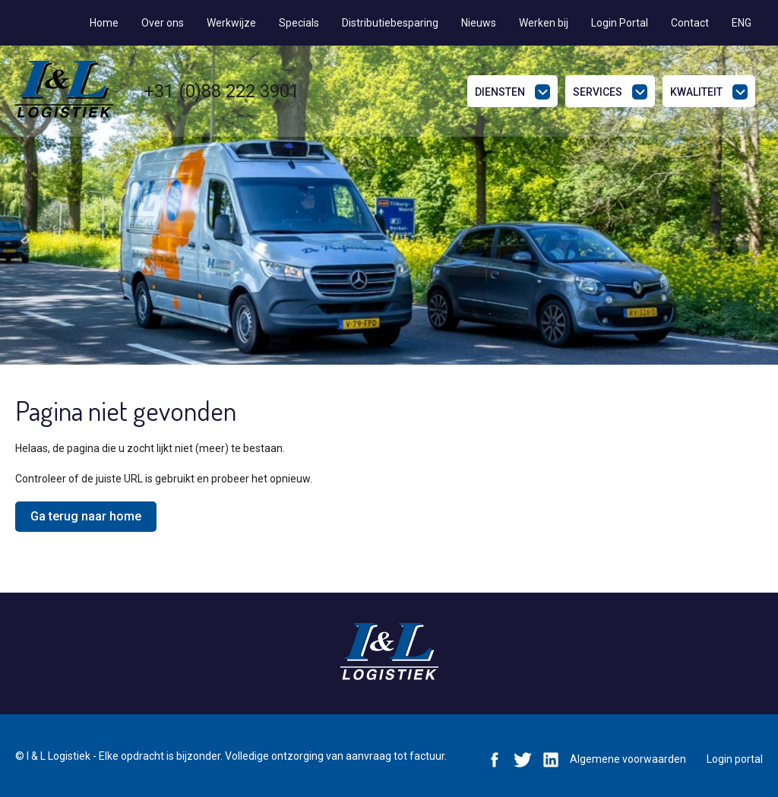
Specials (299, 23)
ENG (741, 23)
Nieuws (478, 23)
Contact (690, 23)
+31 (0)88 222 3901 (221, 91)
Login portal (735, 759)
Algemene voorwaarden (628, 759)
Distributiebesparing (390, 23)
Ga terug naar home (85, 516)
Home (104, 23)
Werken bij (543, 23)
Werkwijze (231, 23)
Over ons (162, 23)
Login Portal (619, 23)
